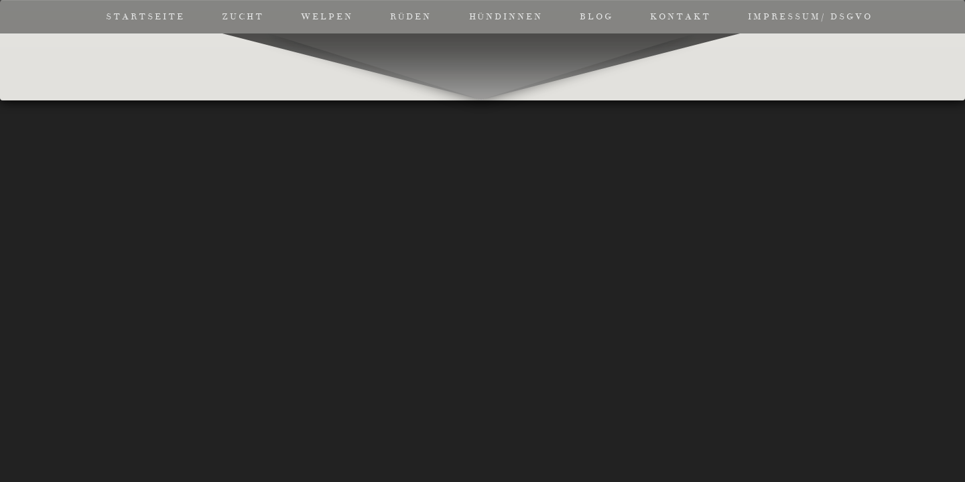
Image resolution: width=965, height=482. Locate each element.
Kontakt (680, 16)
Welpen (327, 16)
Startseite (145, 16)
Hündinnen (506, 16)
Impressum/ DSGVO (810, 16)
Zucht (243, 16)
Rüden (411, 16)
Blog (596, 16)
